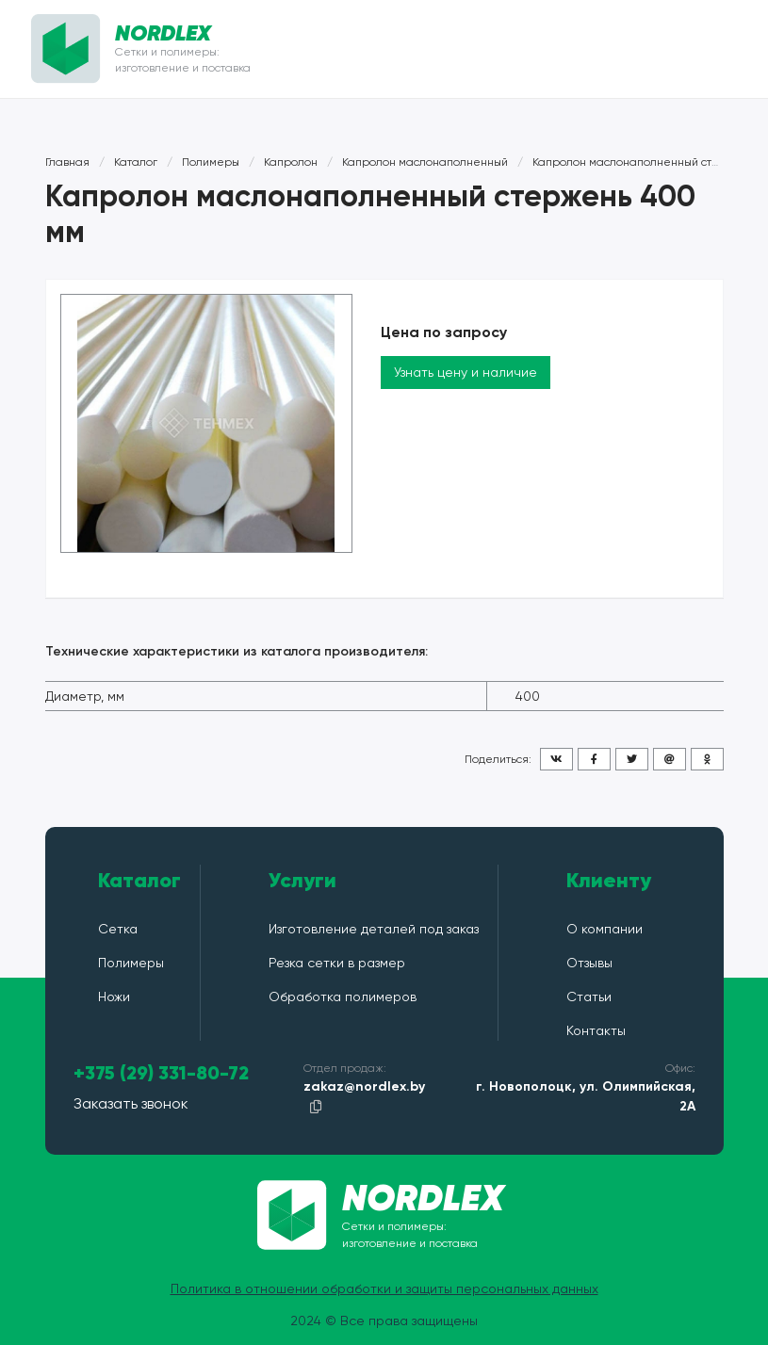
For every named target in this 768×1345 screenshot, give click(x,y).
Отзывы (589, 962)
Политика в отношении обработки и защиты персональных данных (384, 1288)
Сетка (118, 928)
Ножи (114, 996)
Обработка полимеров (343, 996)
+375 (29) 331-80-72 (161, 1073)
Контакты (596, 1030)
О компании (604, 928)
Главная (67, 162)
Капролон (291, 162)
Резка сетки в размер (337, 962)
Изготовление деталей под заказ (374, 928)
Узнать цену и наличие (465, 372)
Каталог (135, 162)
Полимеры (210, 162)
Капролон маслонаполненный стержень (643, 162)
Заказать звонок (131, 1103)
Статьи (589, 996)
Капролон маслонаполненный (425, 162)
